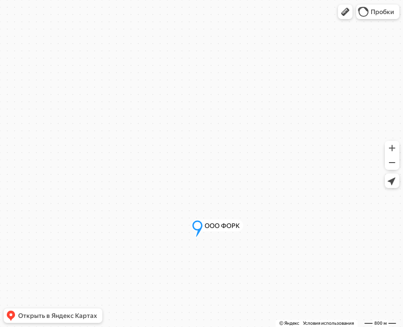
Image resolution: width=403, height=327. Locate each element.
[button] (345, 12)
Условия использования (328, 323)
